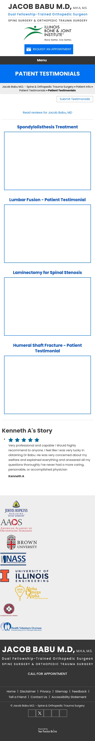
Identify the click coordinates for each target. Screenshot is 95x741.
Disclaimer (28, 691)
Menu (46, 60)
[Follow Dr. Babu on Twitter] (39, 713)
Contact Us (39, 697)
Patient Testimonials (32, 90)
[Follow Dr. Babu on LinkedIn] (55, 713)
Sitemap (61, 691)
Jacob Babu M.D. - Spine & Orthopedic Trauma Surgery (38, 87)
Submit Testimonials (75, 99)
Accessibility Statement (69, 697)
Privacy (45, 691)
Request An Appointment (48, 49)
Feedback (79, 691)
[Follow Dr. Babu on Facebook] (31, 713)
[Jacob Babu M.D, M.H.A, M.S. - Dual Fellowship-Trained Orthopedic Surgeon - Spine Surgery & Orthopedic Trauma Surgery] (47, 14)
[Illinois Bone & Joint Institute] (47, 32)
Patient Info (83, 87)
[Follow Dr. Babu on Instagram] (47, 713)
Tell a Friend (17, 697)
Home (11, 691)
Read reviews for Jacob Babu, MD (47, 112)
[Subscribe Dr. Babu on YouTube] (63, 713)
